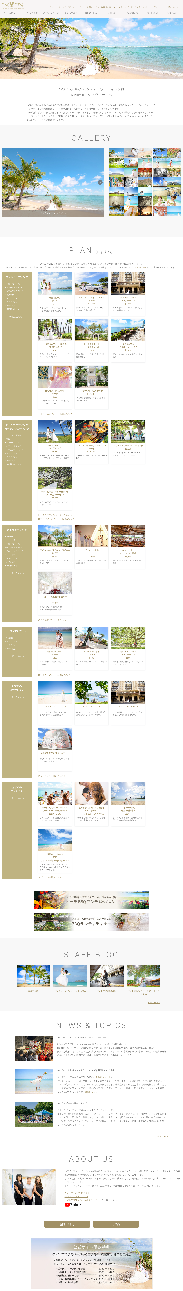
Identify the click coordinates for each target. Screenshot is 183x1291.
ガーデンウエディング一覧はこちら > (56, 518)
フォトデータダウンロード (49, 7)
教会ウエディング (71, 13)
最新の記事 (33, 990)
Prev (5, 182)
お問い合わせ (172, 7)
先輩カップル (93, 7)
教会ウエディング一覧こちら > (53, 620)
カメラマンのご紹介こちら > (78, 1193)
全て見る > (162, 1136)
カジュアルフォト (17, 631)
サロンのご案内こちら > (76, 1196)
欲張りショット (103, 1077)
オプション (112, 13)
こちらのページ (139, 267)
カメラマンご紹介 (173, 13)
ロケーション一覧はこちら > (52, 776)
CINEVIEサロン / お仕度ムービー (83, 1200)
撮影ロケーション (91, 13)
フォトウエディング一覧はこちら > (55, 414)
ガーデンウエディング (50, 13)
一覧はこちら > (16, 316)
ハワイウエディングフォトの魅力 (70, 990)
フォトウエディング (10, 13)
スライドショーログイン (74, 7)
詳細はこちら (91, 1091)
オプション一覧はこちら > (50, 877)
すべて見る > (154, 1002)
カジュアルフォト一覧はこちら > (54, 674)
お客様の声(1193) (109, 7)
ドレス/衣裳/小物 (132, 13)
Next (100, 182)
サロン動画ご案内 (152, 13)
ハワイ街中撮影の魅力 (107, 990)
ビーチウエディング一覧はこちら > (55, 515)
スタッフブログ (125, 7)
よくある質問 (141, 7)
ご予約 (155, 7)
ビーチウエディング (30, 13)
